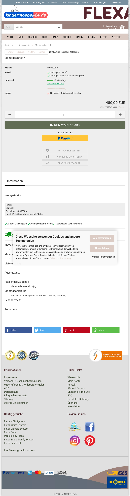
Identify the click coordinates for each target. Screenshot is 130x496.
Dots (44, 37)
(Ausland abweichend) (56, 89)
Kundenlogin (100, 2)
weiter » (31, 52)
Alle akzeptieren (102, 238)
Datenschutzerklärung (60, 258)
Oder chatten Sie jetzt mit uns (75, 2)
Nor (20, 37)
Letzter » (42, 52)
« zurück (21, 52)
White (10, 37)
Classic (32, 37)
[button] (18, 330)
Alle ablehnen (102, 248)
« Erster (9, 52)
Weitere (116, 37)
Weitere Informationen (103, 256)
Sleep (103, 37)
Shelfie (67, 37)
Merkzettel (116, 2)
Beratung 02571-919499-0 (45, 2)
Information (15, 181)
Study (91, 37)
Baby (55, 37)
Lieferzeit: (10, 80)
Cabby (79, 37)
